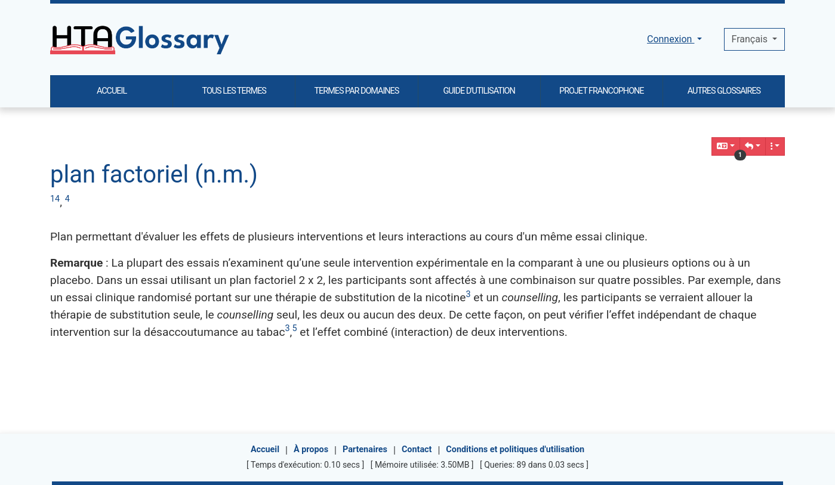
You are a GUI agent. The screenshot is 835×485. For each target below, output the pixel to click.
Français (751, 39)
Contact (417, 449)
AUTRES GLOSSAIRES (724, 91)
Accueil (265, 449)
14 (55, 199)
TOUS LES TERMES (234, 91)
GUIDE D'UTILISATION (478, 91)
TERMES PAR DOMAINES (357, 91)
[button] (753, 146)
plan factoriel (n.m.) (154, 174)
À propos (311, 449)
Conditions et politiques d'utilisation (515, 449)
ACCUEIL (112, 91)
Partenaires (365, 449)
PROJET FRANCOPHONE (601, 91)
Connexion (670, 39)
